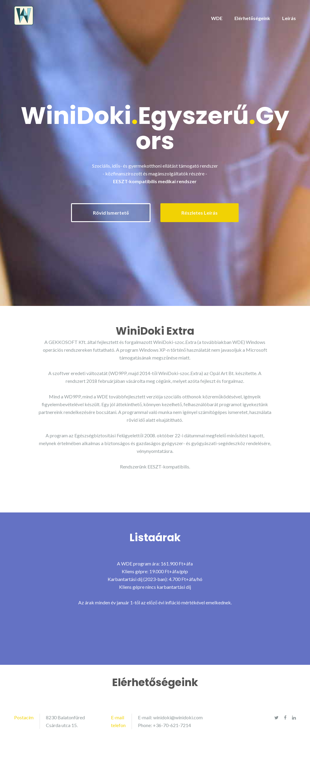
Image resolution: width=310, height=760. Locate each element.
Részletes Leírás (199, 213)
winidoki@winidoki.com (178, 717)
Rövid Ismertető (111, 213)
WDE (216, 18)
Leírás (289, 18)
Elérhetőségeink (252, 18)
